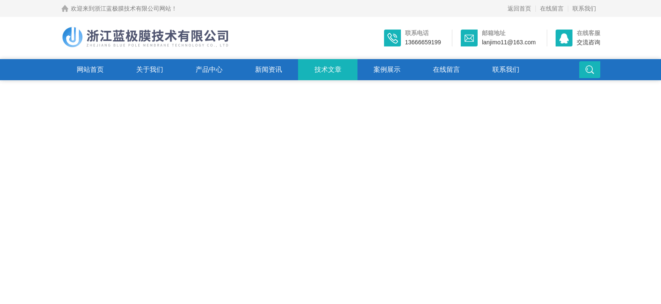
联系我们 (584, 8)
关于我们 (149, 69)
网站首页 (90, 69)
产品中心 (209, 69)
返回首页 (519, 8)
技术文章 (327, 69)
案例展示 (386, 69)
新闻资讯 (268, 69)
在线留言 (552, 8)
